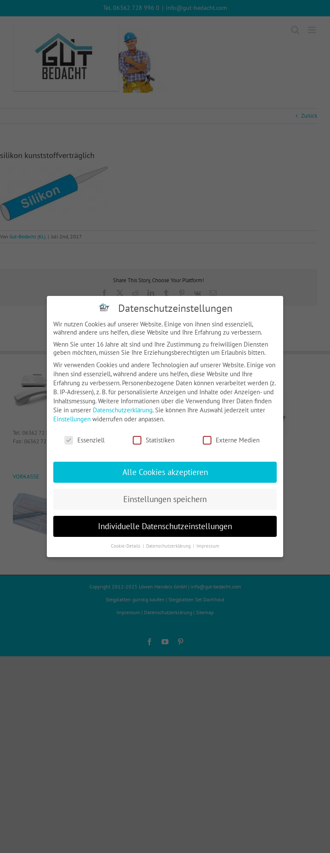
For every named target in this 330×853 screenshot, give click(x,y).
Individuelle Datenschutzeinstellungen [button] (165, 526)
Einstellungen (72, 419)
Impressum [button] (207, 546)
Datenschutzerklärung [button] (169, 546)
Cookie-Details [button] (126, 546)
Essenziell (84, 440)
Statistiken (153, 440)
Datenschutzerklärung (123, 410)
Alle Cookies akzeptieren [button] (165, 472)
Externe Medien (231, 440)
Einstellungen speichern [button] (165, 499)
